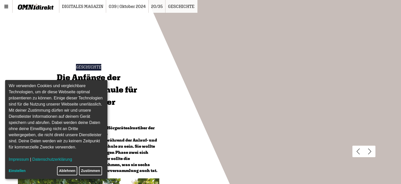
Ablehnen (67, 171)
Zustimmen (90, 171)
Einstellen (17, 171)
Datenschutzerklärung (52, 159)
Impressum (19, 159)
